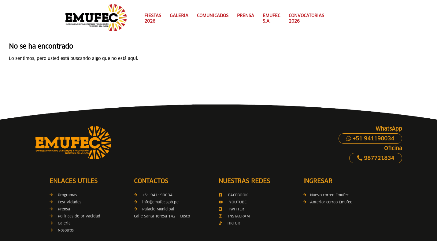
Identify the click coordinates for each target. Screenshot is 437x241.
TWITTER (236, 209)
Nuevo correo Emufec (326, 195)
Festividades (69, 202)
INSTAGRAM (238, 216)
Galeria (64, 223)
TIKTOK (233, 223)
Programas (67, 195)
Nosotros (66, 230)
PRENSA (245, 15)
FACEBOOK (238, 195)
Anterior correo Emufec (327, 202)
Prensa (64, 209)
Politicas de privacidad (79, 216)
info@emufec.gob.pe (160, 202)
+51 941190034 (370, 138)
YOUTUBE (237, 202)
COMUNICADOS (212, 15)
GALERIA (179, 15)
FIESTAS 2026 (152, 18)
